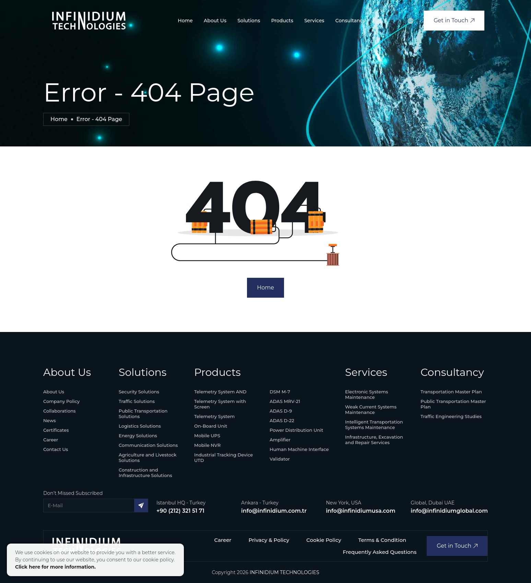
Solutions (248, 20)
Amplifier (280, 439)
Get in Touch (454, 20)
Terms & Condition (382, 540)
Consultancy (350, 20)
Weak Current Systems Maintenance (371, 409)
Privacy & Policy (269, 540)
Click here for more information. (55, 567)
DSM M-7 (280, 391)
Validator (280, 459)
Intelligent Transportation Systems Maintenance (374, 424)
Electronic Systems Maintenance (366, 394)
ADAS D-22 (282, 420)
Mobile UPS (207, 435)
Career (50, 439)
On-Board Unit (210, 426)
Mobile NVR (207, 445)
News (49, 420)
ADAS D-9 (281, 411)
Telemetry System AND (220, 391)
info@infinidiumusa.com (360, 511)
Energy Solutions (138, 435)
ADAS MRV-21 (285, 401)
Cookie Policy (323, 540)
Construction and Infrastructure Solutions (145, 472)
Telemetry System (214, 416)
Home (185, 20)
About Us (215, 20)
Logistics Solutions (140, 426)
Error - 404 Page (99, 119)
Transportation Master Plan (451, 391)
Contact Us (55, 449)
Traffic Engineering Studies (451, 416)
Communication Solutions (148, 445)
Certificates (56, 430)
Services (314, 20)
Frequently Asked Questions (379, 552)
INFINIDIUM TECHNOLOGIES (284, 572)
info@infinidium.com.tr (274, 511)
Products (282, 20)
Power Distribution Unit (296, 430)
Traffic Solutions (137, 401)
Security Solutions (139, 391)
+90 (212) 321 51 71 (180, 511)
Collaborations (59, 411)
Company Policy (61, 401)
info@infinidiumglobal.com (449, 511)
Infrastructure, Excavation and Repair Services (374, 439)
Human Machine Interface (299, 449)
